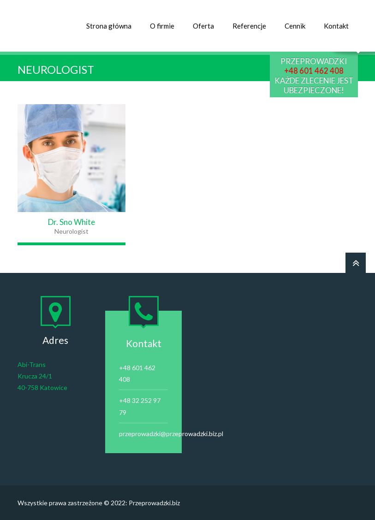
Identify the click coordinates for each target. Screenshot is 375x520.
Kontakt (336, 26)
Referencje (249, 26)
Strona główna (108, 26)
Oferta (203, 26)
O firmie (162, 26)
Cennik (295, 26)
